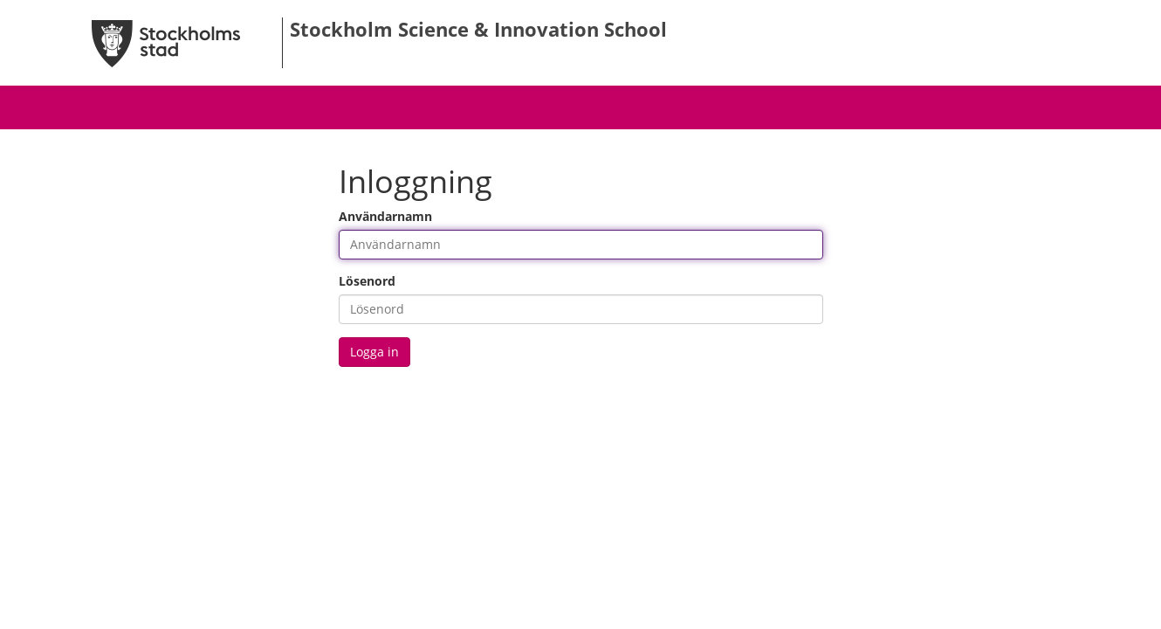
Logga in (374, 351)
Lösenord (367, 281)
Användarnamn (385, 216)
